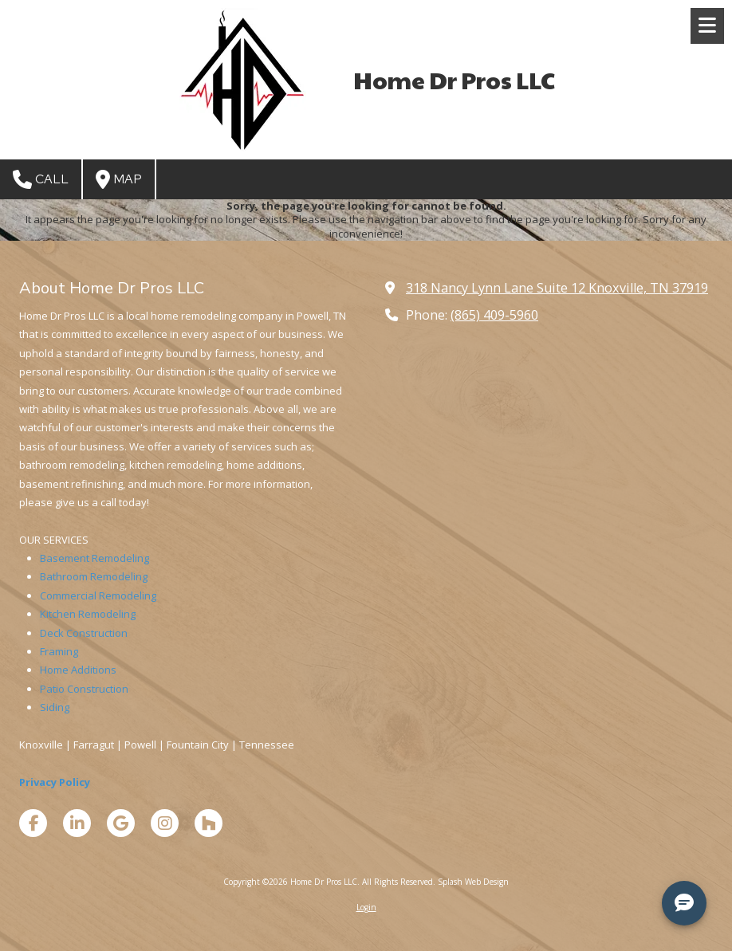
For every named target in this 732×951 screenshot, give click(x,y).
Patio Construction (84, 689)
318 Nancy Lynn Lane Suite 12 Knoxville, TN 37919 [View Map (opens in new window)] (557, 288)
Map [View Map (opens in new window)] (119, 179)
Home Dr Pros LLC (454, 79)
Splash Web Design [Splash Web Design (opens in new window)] (473, 881)
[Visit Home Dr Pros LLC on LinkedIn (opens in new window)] (77, 823)
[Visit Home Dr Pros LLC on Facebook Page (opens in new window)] (33, 823)
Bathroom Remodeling (94, 576)
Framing (59, 651)
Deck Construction (84, 633)
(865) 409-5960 (494, 315)
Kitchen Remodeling (88, 614)
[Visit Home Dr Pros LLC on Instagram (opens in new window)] (165, 823)
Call (41, 179)
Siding (54, 707)
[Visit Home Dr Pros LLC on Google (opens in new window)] (121, 823)
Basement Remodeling (94, 558)
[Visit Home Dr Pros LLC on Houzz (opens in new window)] (208, 823)
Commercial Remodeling (98, 595)
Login (366, 907)
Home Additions (78, 669)
